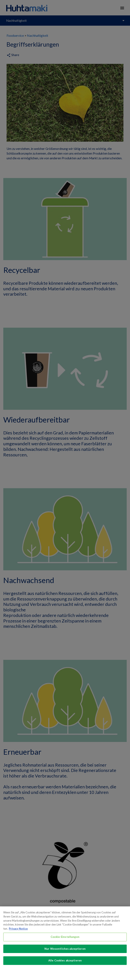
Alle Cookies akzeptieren (65, 963)
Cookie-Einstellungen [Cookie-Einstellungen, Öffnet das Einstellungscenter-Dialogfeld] (65, 940)
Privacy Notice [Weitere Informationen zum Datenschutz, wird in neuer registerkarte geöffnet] (18, 931)
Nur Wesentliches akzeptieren (65, 951)
